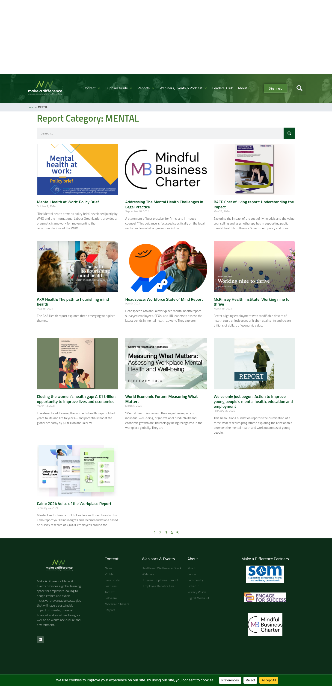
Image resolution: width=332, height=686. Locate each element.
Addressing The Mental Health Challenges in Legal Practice (164, 204)
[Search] (289, 133)
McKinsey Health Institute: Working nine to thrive (252, 301)
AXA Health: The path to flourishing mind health (73, 301)
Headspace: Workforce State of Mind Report (164, 299)
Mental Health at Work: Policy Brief (68, 202)
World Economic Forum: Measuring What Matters (161, 399)
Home (31, 107)
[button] (92, 88)
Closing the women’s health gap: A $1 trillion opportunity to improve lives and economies (76, 399)
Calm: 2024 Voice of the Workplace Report (74, 503)
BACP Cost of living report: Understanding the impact (254, 204)
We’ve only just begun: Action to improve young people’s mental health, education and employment (253, 401)
